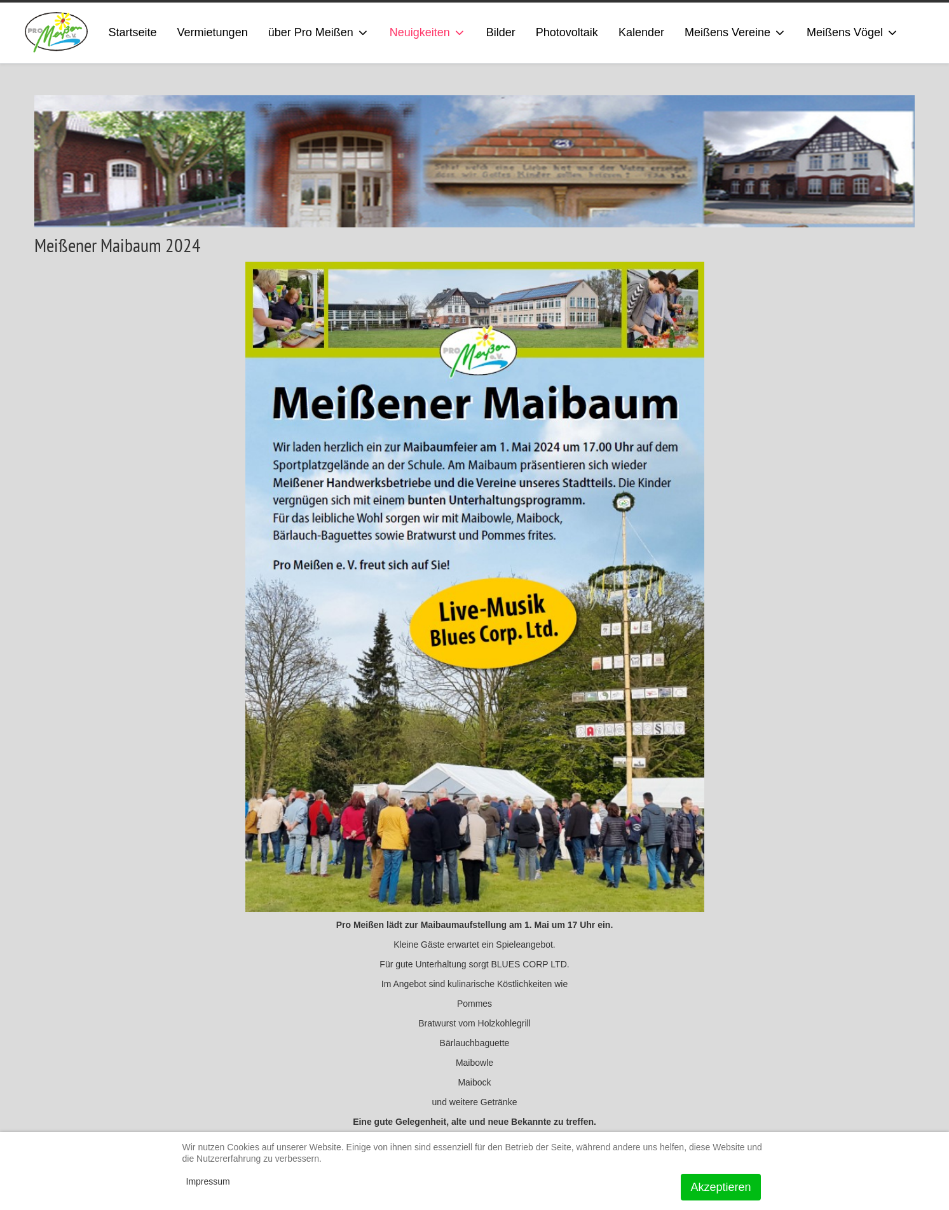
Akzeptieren (720, 1187)
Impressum (208, 1181)
